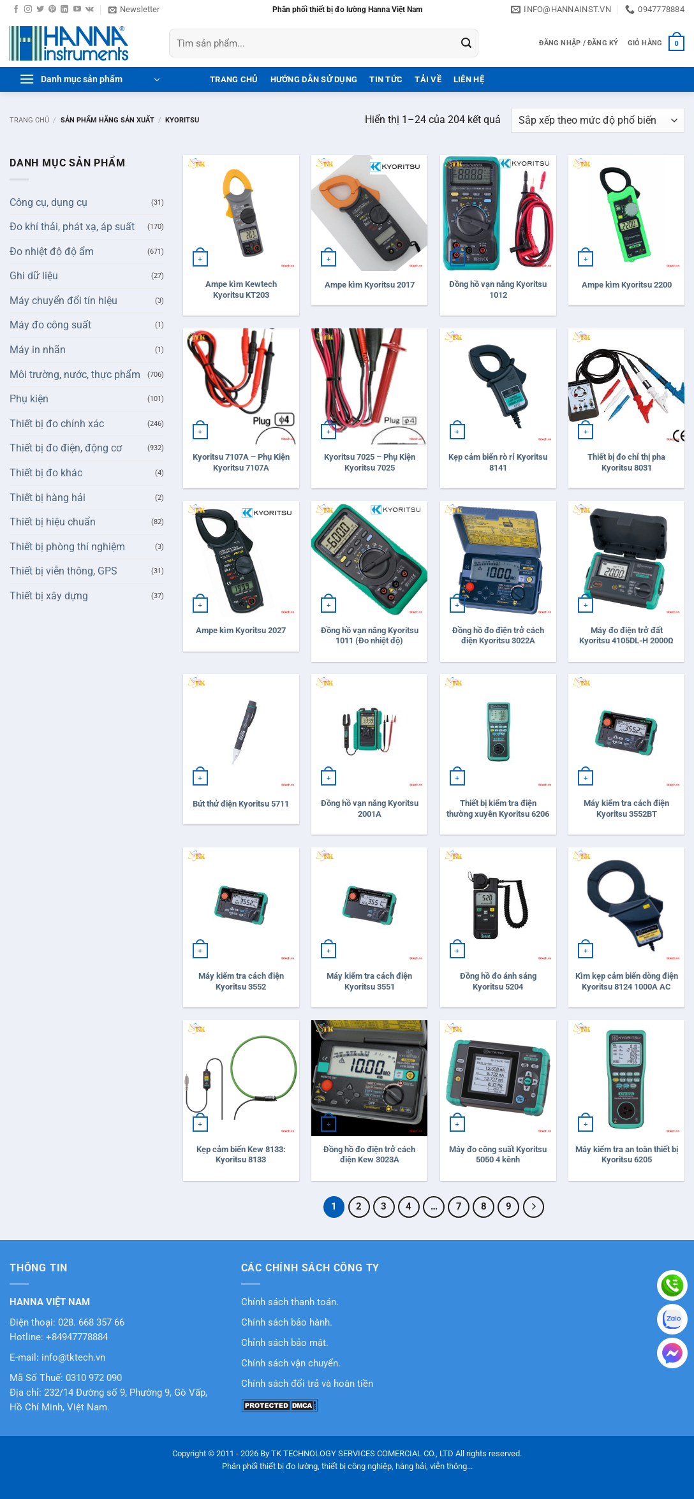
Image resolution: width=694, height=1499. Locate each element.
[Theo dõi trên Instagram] (28, 9)
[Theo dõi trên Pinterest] (52, 9)
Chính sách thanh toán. (290, 1302)
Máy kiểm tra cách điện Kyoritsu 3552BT (626, 808)
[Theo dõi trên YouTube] (77, 9)
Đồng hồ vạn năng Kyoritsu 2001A (369, 808)
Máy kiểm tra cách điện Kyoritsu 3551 (369, 981)
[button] (133, 9)
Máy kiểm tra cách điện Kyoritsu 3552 (241, 981)
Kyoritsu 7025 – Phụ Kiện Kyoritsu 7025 (369, 462)
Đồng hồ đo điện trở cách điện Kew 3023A (369, 1154)
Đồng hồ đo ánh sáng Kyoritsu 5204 (498, 981)
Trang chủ (29, 120)
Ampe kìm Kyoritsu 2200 (627, 284)
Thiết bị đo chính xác (57, 424)
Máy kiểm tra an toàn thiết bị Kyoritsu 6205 (626, 1154)
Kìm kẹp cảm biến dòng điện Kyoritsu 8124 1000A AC (626, 981)
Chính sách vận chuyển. (291, 1363)
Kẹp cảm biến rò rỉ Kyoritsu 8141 (497, 462)
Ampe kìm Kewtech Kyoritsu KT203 (241, 289)
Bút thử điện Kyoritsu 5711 (241, 803)
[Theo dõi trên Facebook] (16, 9)
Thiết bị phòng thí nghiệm (67, 547)
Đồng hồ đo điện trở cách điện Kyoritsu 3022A (498, 635)
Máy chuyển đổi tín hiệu (63, 301)
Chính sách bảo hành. (286, 1322)
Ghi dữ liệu (34, 276)
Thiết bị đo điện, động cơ (66, 448)
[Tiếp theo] (534, 1207)
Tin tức (385, 79)
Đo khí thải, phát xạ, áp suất (72, 227)
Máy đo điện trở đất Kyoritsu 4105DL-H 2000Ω (626, 635)
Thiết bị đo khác (46, 473)
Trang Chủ (234, 79)
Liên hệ (469, 79)
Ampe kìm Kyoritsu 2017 (370, 284)
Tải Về (428, 79)
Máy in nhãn (38, 350)
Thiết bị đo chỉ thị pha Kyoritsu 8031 (626, 462)
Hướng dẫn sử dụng (313, 79)
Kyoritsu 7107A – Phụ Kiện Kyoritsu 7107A (241, 462)
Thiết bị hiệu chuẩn (53, 522)
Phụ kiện (29, 399)
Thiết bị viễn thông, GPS (63, 571)
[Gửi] (466, 43)
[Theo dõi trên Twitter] (40, 9)
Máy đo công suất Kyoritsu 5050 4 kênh (498, 1154)
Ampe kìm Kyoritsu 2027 (241, 630)
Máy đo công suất (50, 325)
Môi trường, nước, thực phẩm (75, 375)
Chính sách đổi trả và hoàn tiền (307, 1383)
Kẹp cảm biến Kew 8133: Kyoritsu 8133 (241, 1154)
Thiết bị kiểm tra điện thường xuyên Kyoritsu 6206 (498, 808)
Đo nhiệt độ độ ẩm (52, 251)
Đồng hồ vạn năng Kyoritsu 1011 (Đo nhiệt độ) (369, 635)
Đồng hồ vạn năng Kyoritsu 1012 (498, 289)
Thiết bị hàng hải (47, 498)
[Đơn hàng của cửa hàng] (597, 120)
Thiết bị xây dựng (49, 596)
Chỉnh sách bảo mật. (285, 1343)
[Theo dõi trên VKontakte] (89, 9)
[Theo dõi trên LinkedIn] (64, 9)
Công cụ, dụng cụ (48, 202)
